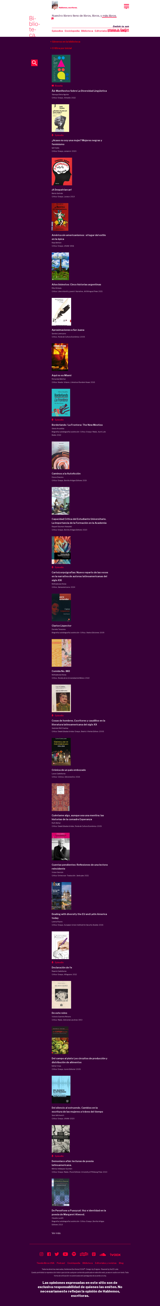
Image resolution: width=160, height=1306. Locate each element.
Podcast (61, 1263)
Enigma (97, 1269)
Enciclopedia (72, 30)
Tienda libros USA (45, 1263)
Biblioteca (87, 30)
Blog (121, 1263)
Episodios (57, 30)
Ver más (56, 1233)
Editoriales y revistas (107, 30)
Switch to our (118, 28)
